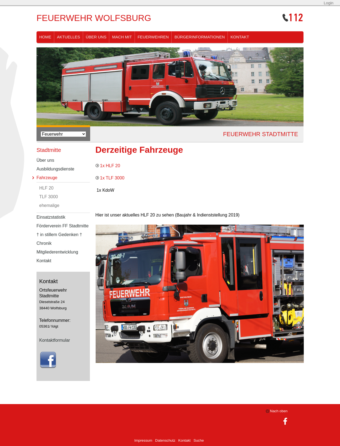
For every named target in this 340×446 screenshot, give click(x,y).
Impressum (143, 440)
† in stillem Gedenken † (59, 234)
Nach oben (278, 411)
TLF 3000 (48, 196)
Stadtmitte (49, 150)
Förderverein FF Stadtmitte (63, 226)
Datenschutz (165, 440)
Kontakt (239, 37)
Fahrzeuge (47, 177)
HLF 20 (46, 188)
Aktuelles (68, 37)
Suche (198, 440)
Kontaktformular (54, 340)
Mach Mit (122, 37)
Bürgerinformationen (199, 37)
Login (328, 3)
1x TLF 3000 (112, 178)
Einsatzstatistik (51, 217)
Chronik (44, 243)
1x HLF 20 (110, 165)
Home (45, 37)
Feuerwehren (153, 37)
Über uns (96, 37)
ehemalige (49, 205)
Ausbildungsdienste (55, 169)
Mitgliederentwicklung (57, 252)
